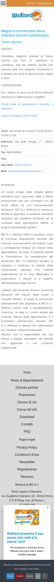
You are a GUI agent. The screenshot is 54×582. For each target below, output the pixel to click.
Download (27, 417)
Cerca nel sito (27, 409)
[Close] (48, 508)
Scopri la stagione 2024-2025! (19, 115)
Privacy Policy (27, 447)
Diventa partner (27, 387)
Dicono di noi (27, 402)
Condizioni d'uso (27, 455)
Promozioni (27, 395)
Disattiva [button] (20, 576)
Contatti (27, 424)
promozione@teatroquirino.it (25, 171)
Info (37, 576)
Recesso (27, 477)
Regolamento (27, 469)
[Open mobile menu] (3, 3)
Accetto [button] (10, 576)
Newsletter (27, 462)
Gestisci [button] (30, 576)
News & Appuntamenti (27, 380)
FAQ (27, 431)
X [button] (44, 576)
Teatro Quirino (23, 164)
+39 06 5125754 (44, 3)
